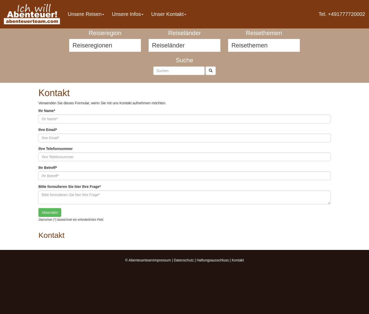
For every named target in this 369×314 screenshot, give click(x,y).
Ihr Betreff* (47, 168)
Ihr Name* (46, 111)
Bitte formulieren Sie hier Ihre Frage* (69, 187)
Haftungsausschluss (213, 260)
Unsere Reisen (86, 14)
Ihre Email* (47, 130)
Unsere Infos (128, 14)
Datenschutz (184, 260)
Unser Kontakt (168, 14)
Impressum (162, 260)
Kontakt (238, 260)
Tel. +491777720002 (342, 14)
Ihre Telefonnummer (55, 149)
